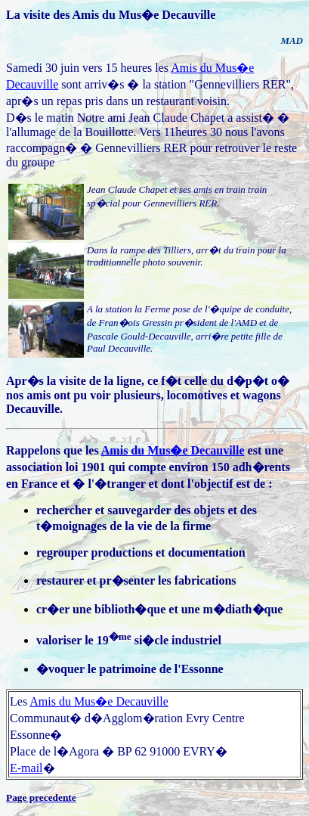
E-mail (26, 768)
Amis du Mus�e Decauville (173, 450)
